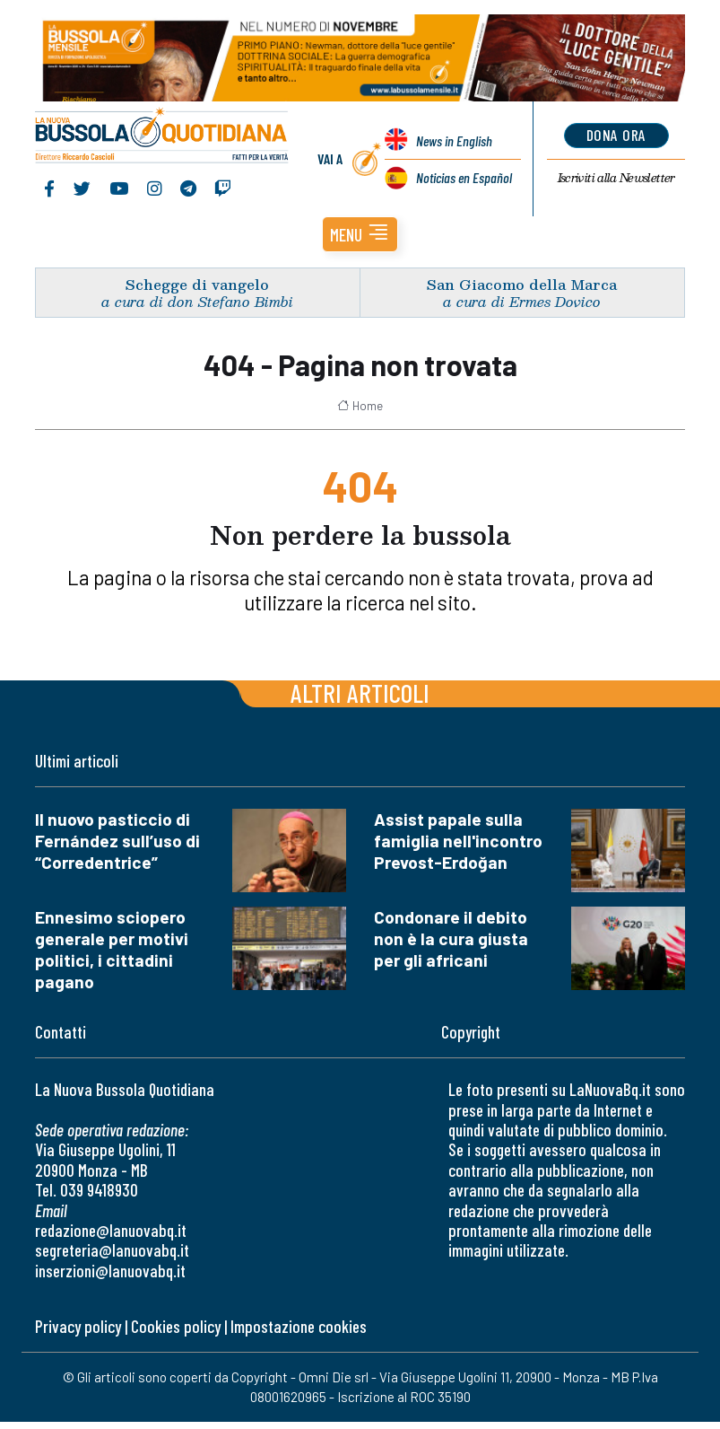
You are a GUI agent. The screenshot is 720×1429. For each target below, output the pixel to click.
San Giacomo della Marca (522, 284)
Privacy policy (78, 1326)
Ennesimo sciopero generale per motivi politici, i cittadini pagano (111, 949)
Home (360, 406)
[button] (360, 234)
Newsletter (616, 178)
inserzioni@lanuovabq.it (110, 1270)
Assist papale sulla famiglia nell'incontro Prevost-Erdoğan (458, 840)
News (454, 140)
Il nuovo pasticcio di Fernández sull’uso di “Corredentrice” (117, 840)
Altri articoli (360, 692)
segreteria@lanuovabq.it (112, 1250)
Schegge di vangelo (197, 284)
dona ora (616, 135)
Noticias (464, 177)
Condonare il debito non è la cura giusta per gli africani (451, 938)
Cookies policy (176, 1326)
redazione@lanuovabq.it (111, 1230)
